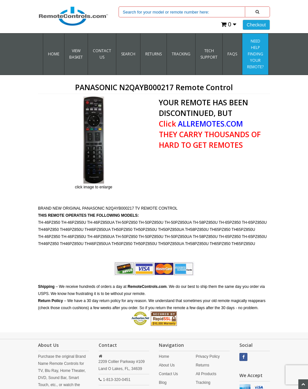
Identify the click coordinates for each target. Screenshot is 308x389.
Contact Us (102, 54)
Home (53, 54)
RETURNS (153, 54)
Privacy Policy (208, 356)
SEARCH (128, 54)
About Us (167, 365)
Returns (202, 365)
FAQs (232, 54)
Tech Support (208, 54)
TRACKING (181, 54)
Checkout (256, 24)
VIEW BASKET (76, 54)
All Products (206, 374)
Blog (163, 382)
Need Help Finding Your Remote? (255, 54)
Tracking (203, 382)
